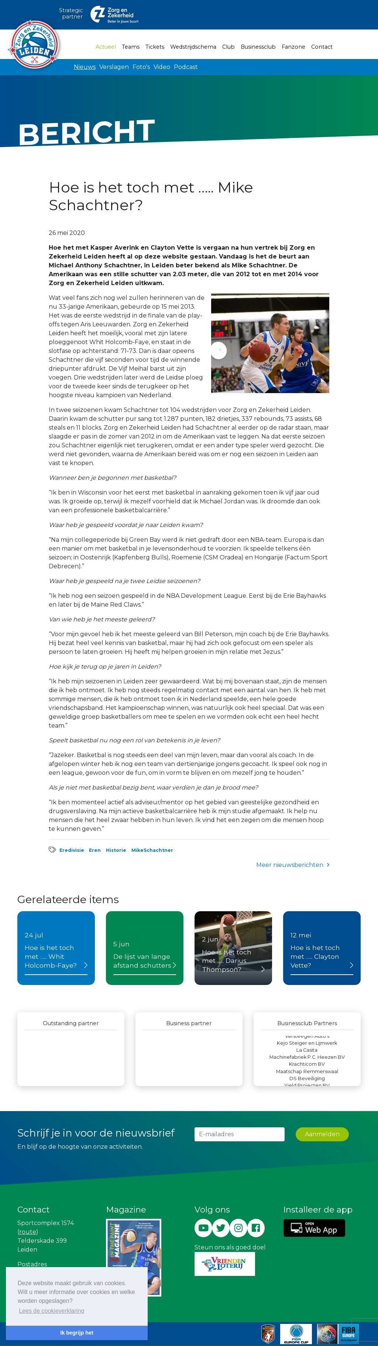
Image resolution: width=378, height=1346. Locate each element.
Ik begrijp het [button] (76, 1333)
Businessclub (258, 47)
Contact (322, 47)
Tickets (154, 47)
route (27, 1231)
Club (228, 47)
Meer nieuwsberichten (289, 864)
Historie (116, 850)
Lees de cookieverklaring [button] (51, 1311)
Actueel (107, 46)
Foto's (141, 66)
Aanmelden (322, 1134)
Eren (95, 850)
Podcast (186, 66)
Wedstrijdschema (193, 47)
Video (162, 66)
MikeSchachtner (152, 850)
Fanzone (293, 47)
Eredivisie (71, 850)
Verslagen (114, 66)
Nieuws (85, 66)
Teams (131, 47)
